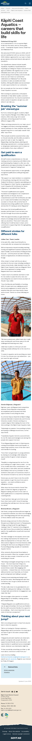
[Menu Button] (30, 3)
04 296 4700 (9, 703)
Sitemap (4, 731)
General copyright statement (21, 734)
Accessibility (25, 731)
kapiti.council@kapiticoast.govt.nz (11, 710)
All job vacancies (9, 670)
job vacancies (12, 659)
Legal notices (7, 734)
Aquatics (7, 672)
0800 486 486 (11, 706)
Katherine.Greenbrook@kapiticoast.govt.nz (14, 657)
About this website (14, 731)
